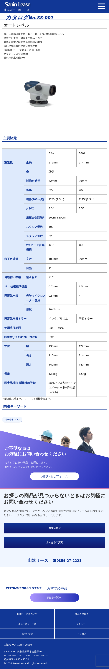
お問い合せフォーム (54, 476)
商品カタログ (81, 613)
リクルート (81, 623)
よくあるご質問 (54, 542)
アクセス (81, 633)
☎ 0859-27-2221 (14, 655)
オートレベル (12, 419)
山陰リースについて (27, 613)
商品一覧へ (54, 597)
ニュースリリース (27, 623)
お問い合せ (55, 528)
